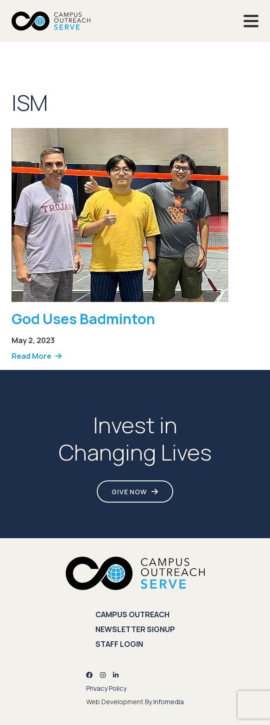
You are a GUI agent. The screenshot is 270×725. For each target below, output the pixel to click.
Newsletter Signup (135, 629)
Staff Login (119, 644)
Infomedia (168, 701)
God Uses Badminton (83, 318)
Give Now (129, 491)
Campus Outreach (132, 614)
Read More (31, 356)
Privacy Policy (106, 688)
